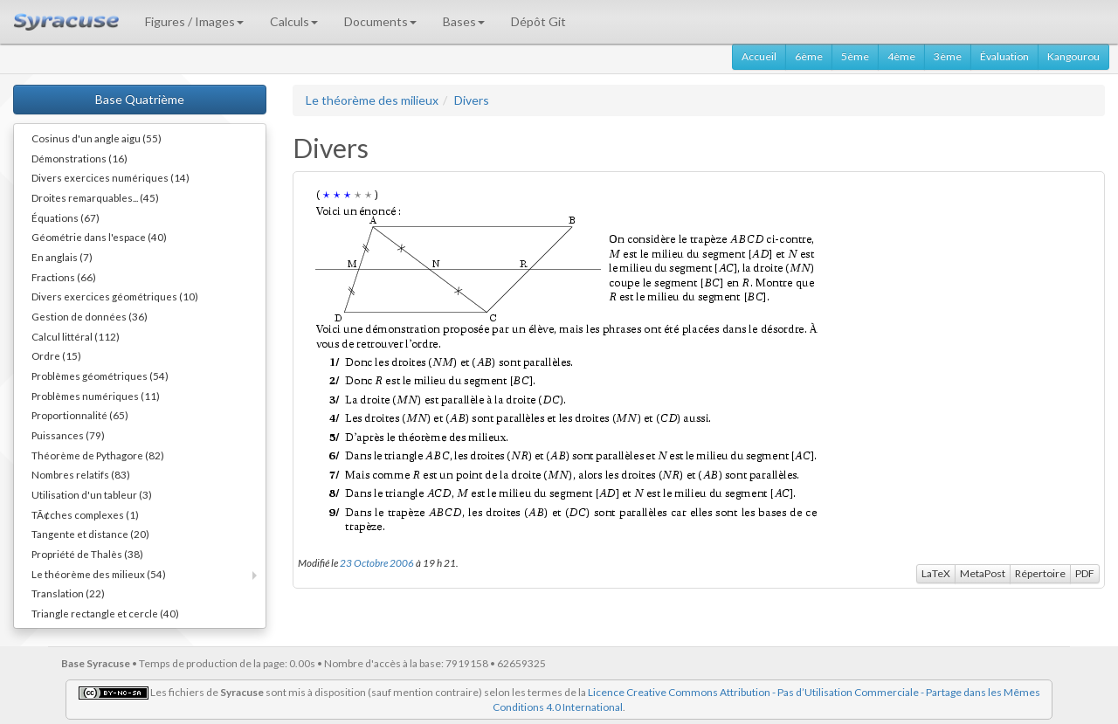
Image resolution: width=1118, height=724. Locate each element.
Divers (471, 100)
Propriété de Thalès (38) (87, 554)
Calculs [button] (294, 21)
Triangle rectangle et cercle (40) (105, 613)
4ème (901, 56)
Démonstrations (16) (79, 158)
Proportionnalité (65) (79, 415)
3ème (948, 56)
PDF (1084, 573)
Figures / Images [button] (194, 21)
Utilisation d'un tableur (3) (91, 494)
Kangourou (1073, 56)
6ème (809, 56)
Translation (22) (68, 593)
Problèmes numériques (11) (95, 396)
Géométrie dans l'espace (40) (99, 237)
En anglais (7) (62, 257)
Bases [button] (464, 21)
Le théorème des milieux (372, 100)
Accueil (759, 56)
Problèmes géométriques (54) (100, 375)
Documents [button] (380, 21)
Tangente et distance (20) (90, 533)
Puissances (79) (68, 435)
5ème (855, 56)
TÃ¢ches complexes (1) (85, 514)
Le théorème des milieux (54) (98, 574)
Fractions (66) (63, 277)
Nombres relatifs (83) (80, 474)
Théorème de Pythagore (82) (97, 455)
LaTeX (935, 573)
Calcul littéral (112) (75, 336)
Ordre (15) (56, 355)
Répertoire (1040, 573)
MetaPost (982, 573)
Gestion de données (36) (89, 316)
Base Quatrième (139, 99)
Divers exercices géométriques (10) (114, 296)
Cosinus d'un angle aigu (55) (96, 138)
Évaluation (1004, 56)
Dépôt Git (538, 21)
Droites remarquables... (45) (95, 197)
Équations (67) (65, 217)
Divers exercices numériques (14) (110, 177)
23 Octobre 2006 (377, 562)
